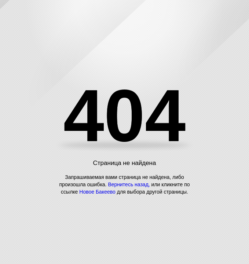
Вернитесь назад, (129, 184)
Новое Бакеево (97, 192)
